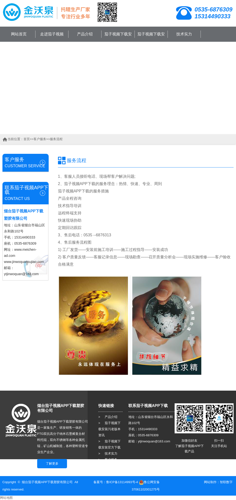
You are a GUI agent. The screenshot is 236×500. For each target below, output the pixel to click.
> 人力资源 (107, 466)
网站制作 (210, 482)
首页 (26, 139)
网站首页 (19, 34)
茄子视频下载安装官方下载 (151, 39)
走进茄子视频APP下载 (52, 39)
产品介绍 (85, 34)
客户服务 (40, 139)
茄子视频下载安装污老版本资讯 (118, 39)
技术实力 (184, 34)
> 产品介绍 (107, 417)
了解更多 (52, 463)
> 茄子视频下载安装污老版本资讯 (109, 429)
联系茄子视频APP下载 (217, 50)
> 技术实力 (107, 453)
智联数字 (226, 482)
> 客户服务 (107, 459)
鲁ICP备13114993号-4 (122, 482)
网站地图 (6, 498)
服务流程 (56, 139)
